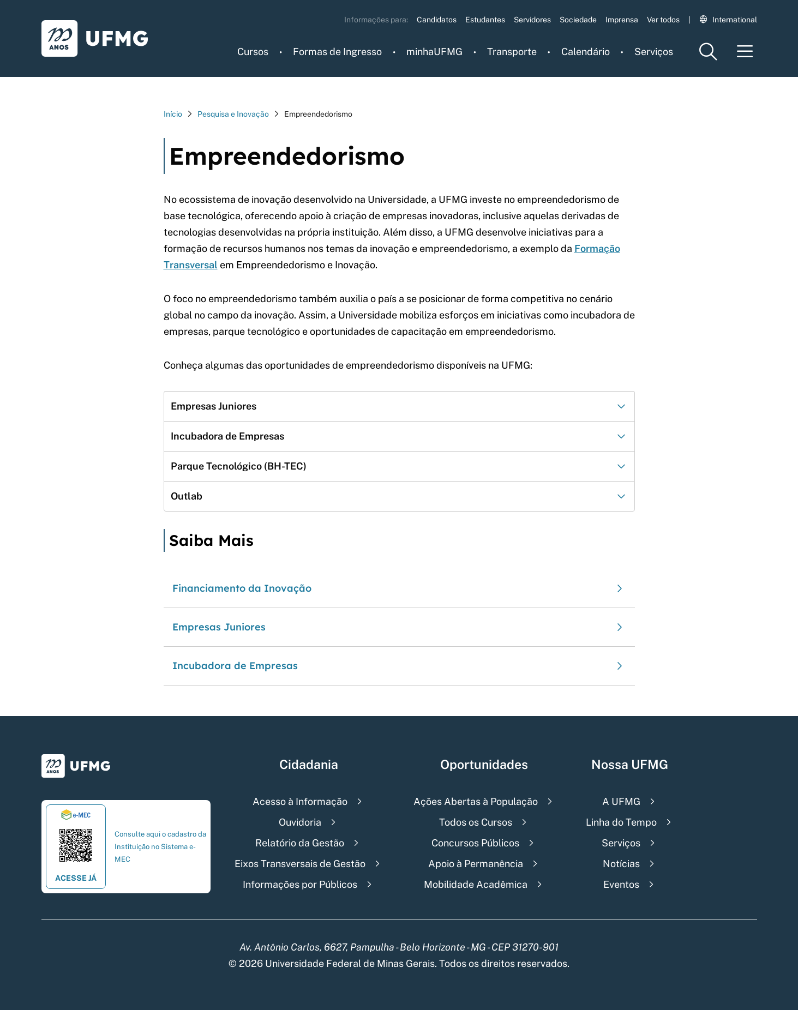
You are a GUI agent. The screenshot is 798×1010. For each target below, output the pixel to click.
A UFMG (621, 801)
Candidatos (437, 19)
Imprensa (621, 19)
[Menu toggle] (745, 51)
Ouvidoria (300, 822)
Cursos (252, 51)
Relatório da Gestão (299, 843)
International (728, 19)
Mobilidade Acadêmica (475, 884)
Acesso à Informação (300, 801)
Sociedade (578, 19)
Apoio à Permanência (475, 863)
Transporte (512, 51)
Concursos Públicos (475, 843)
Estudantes (485, 19)
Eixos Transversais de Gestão (300, 863)
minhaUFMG (434, 51)
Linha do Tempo (621, 822)
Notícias (621, 863)
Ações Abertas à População (475, 801)
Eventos (621, 884)
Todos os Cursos (475, 822)
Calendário (585, 51)
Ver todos (663, 19)
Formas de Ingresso (337, 51)
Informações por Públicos (300, 884)
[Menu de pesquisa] (708, 51)
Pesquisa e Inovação (233, 114)
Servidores (532, 19)
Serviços (653, 51)
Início (173, 114)
